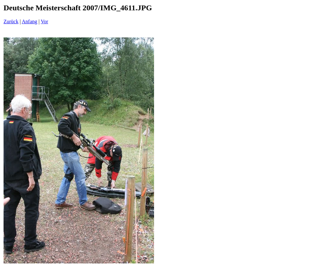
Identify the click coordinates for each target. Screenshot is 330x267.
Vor (44, 21)
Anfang (29, 21)
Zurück (11, 21)
